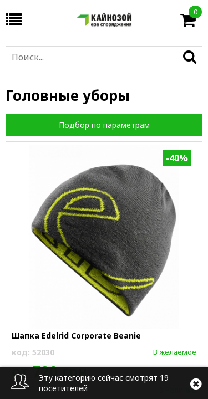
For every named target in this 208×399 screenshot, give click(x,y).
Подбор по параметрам (104, 125)
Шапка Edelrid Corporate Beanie (76, 335)
